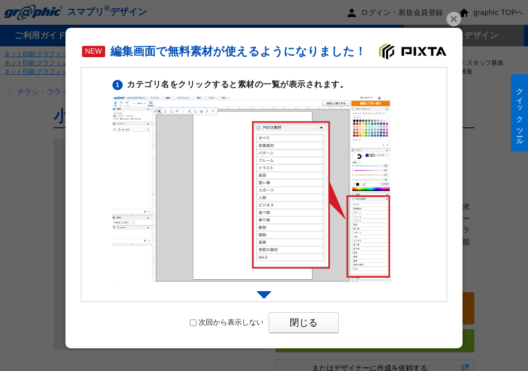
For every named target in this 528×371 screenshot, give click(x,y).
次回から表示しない (226, 322)
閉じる (304, 322)
